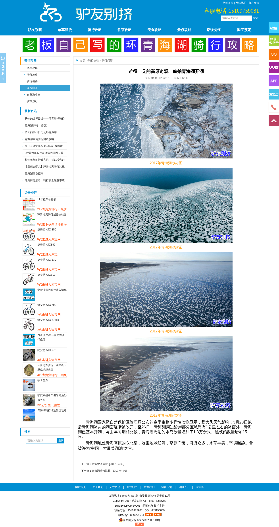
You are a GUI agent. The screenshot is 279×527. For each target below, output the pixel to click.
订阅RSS (184, 487)
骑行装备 (32, 81)
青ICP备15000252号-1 (130, 515)
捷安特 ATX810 (46, 274)
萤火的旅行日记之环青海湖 (41, 132)
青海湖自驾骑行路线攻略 (39, 139)
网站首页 (228, 2)
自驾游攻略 (33, 94)
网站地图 (241, 2)
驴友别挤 (35, 30)
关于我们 (97, 487)
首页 (82, 60)
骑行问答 (32, 88)
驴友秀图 (214, 30)
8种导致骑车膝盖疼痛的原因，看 (44, 152)
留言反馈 (253, 2)
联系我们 (149, 487)
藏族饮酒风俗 (100, 464)
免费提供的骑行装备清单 (52, 289)
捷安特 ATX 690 (46, 304)
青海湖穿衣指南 (34, 173)
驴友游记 (32, 101)
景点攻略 (184, 30)
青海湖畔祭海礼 (101, 470)
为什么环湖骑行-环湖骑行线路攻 (44, 146)
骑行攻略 (95, 30)
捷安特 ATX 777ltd (48, 320)
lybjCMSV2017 (133, 505)
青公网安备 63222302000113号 (139, 520)
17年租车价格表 (46, 199)
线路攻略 (32, 68)
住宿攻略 (124, 30)
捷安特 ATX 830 (46, 259)
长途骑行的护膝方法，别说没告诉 (45, 159)
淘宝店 (200, 487)
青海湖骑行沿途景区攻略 (52, 410)
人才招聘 (115, 487)
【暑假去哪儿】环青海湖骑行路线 (45, 166)
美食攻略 (154, 30)
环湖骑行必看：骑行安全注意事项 (45, 180)
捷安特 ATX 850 (46, 229)
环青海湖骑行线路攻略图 (52, 214)
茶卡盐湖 (42, 380)
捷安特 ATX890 (46, 244)
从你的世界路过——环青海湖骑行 (45, 118)
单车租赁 (65, 30)
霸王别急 (147, 505)
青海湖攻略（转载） (37, 125)
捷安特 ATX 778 (46, 350)
